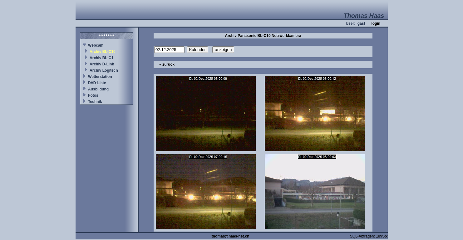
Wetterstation (100, 76)
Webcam (95, 45)
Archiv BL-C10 (103, 51)
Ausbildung (98, 89)
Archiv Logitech (104, 70)
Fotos (93, 95)
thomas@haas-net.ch (230, 236)
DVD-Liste (97, 83)
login (375, 23)
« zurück (167, 64)
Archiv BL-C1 (101, 58)
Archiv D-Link (102, 64)
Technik (95, 102)
